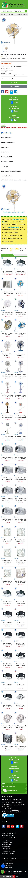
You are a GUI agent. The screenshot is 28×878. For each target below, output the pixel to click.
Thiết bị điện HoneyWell (8, 853)
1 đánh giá (5, 56)
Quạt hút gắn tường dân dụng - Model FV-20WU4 (7, 727)
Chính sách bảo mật (7, 867)
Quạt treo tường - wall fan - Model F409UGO (14, 212)
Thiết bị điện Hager (7, 842)
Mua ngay (14, 82)
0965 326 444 (15, 810)
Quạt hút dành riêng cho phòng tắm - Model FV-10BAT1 (7, 293)
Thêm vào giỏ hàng (14, 86)
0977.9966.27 (14, 99)
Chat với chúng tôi (10, 790)
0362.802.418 (14, 117)
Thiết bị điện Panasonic (8, 840)
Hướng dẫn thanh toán (8, 784)
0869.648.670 (14, 108)
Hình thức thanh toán (7, 861)
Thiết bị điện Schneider (8, 835)
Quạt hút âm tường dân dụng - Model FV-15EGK (20, 748)
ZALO (3, 866)
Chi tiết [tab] (3, 125)
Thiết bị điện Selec (6, 844)
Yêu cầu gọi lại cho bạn (8, 786)
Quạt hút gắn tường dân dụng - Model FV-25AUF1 (7, 748)
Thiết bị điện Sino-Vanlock (8, 851)
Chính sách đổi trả (6, 865)
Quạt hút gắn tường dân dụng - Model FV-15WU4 (20, 727)
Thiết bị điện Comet (7, 848)
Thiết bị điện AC (6, 846)
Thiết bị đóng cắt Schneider (9, 837)
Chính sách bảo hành (7, 863)
